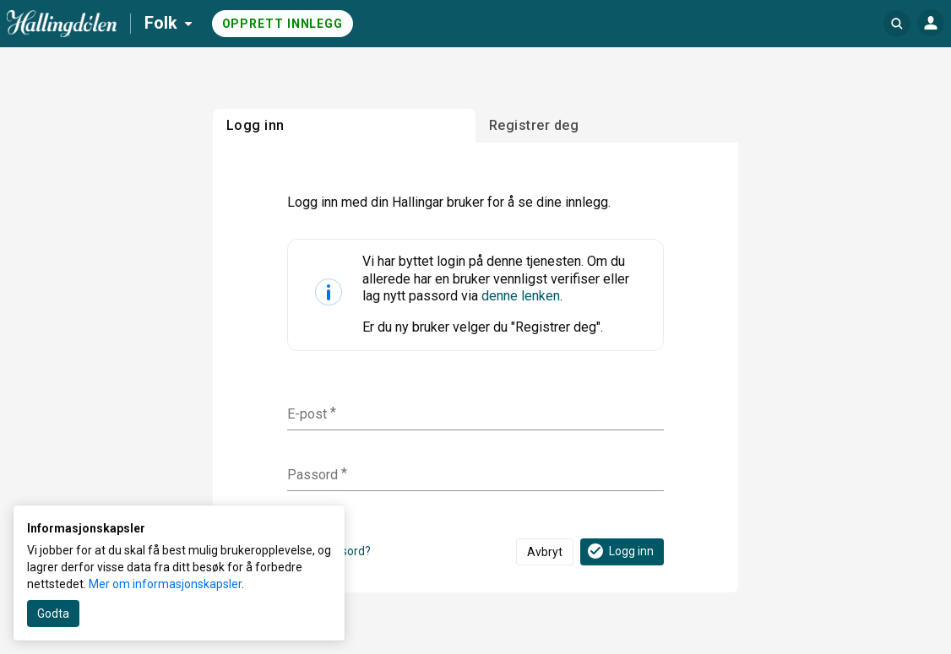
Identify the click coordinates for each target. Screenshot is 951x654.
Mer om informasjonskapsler (165, 584)
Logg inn (619, 551)
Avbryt (544, 552)
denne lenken (520, 296)
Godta (53, 613)
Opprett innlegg (283, 23)
